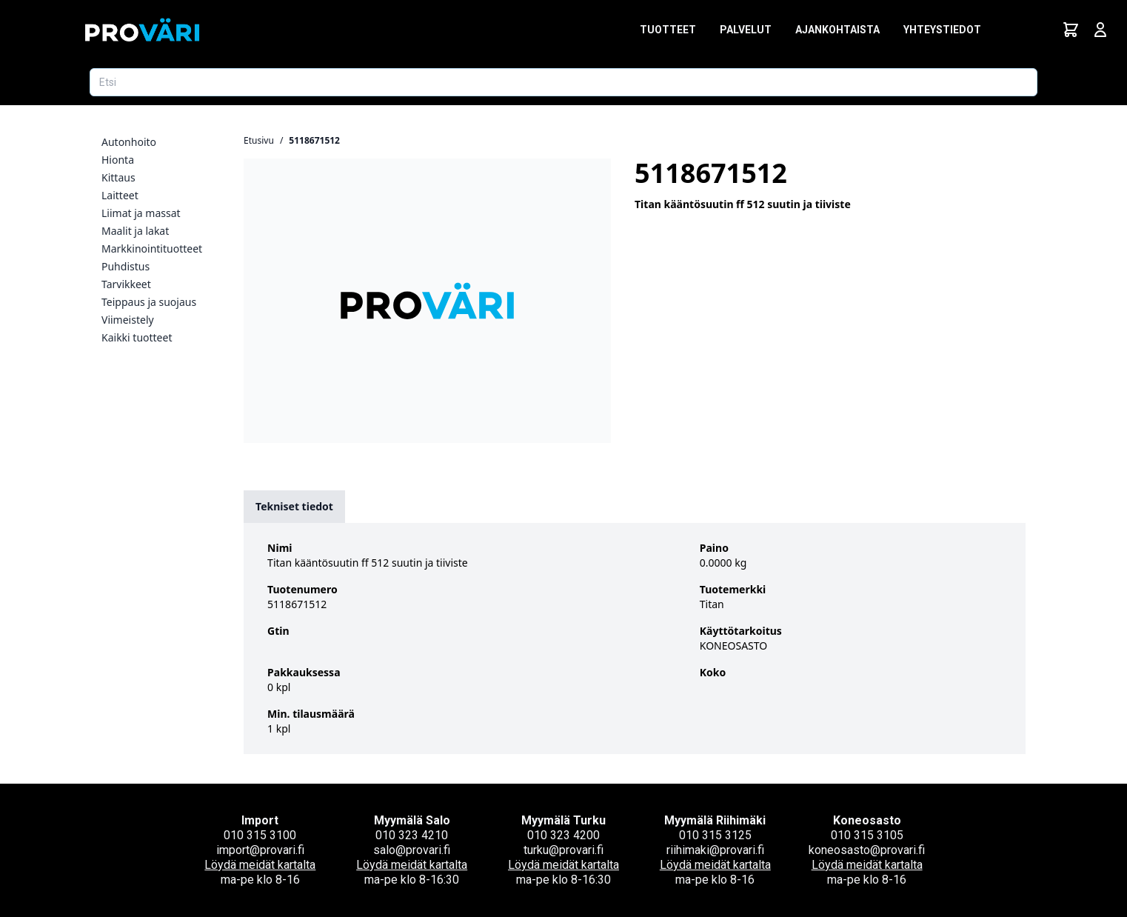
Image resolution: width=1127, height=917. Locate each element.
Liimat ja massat (141, 213)
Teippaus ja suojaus (148, 302)
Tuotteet (668, 30)
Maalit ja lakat (135, 231)
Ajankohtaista (837, 30)
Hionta (117, 160)
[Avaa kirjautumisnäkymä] (1100, 30)
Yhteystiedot (942, 30)
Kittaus (118, 177)
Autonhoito (128, 142)
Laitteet (119, 195)
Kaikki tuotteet (136, 337)
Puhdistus (125, 266)
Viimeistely (127, 320)
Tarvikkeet (126, 284)
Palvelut (746, 30)
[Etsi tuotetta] (563, 82)
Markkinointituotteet (151, 248)
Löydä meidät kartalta (259, 865)
